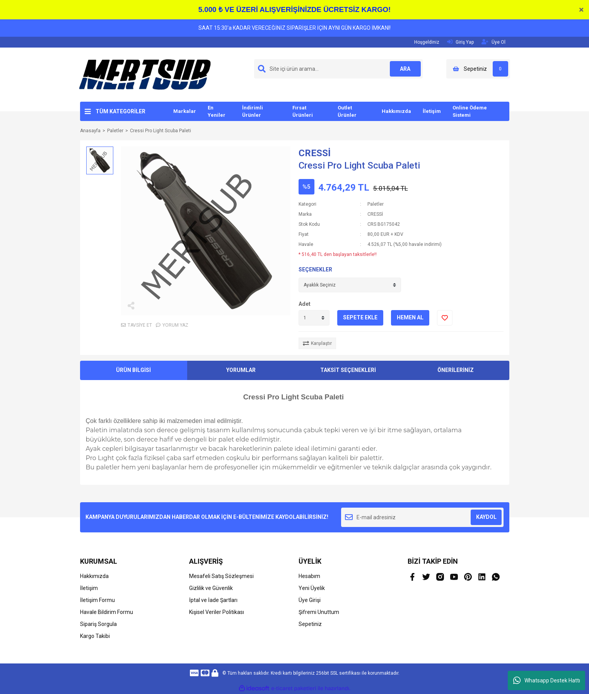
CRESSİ (315, 153)
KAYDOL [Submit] (486, 517)
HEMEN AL (410, 317)
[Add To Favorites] (444, 318)
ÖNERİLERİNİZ (455, 370)
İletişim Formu (97, 600)
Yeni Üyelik (312, 588)
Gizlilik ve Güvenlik (211, 588)
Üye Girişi (310, 600)
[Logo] (145, 74)
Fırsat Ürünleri (302, 111)
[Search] (338, 68)
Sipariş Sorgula (98, 624)
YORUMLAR (241, 370)
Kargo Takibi (95, 636)
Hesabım (309, 576)
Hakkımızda (396, 111)
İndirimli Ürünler (252, 111)
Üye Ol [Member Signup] (493, 42)
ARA (405, 69)
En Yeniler (216, 111)
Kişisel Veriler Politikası (216, 612)
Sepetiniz (310, 624)
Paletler (375, 204)
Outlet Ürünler (347, 111)
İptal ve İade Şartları (213, 600)
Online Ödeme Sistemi (469, 111)
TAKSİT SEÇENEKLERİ (348, 370)
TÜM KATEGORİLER (120, 111)
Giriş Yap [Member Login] (460, 42)
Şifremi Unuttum (319, 612)
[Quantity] (314, 318)
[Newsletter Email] (422, 517)
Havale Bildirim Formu (106, 612)
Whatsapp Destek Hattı (546, 680)
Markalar (184, 111)
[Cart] (478, 68)
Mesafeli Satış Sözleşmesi (221, 576)
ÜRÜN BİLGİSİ (133, 370)
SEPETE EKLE (360, 317)
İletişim (432, 111)
